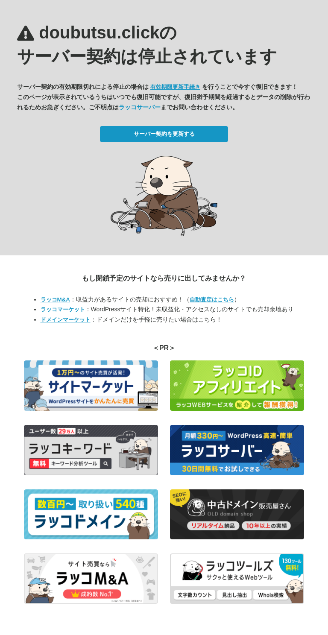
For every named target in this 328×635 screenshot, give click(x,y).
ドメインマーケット (66, 319)
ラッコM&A (55, 299)
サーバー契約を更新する (164, 134)
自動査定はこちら (212, 299)
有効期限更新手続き (175, 87)
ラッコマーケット (63, 309)
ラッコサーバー (140, 107)
